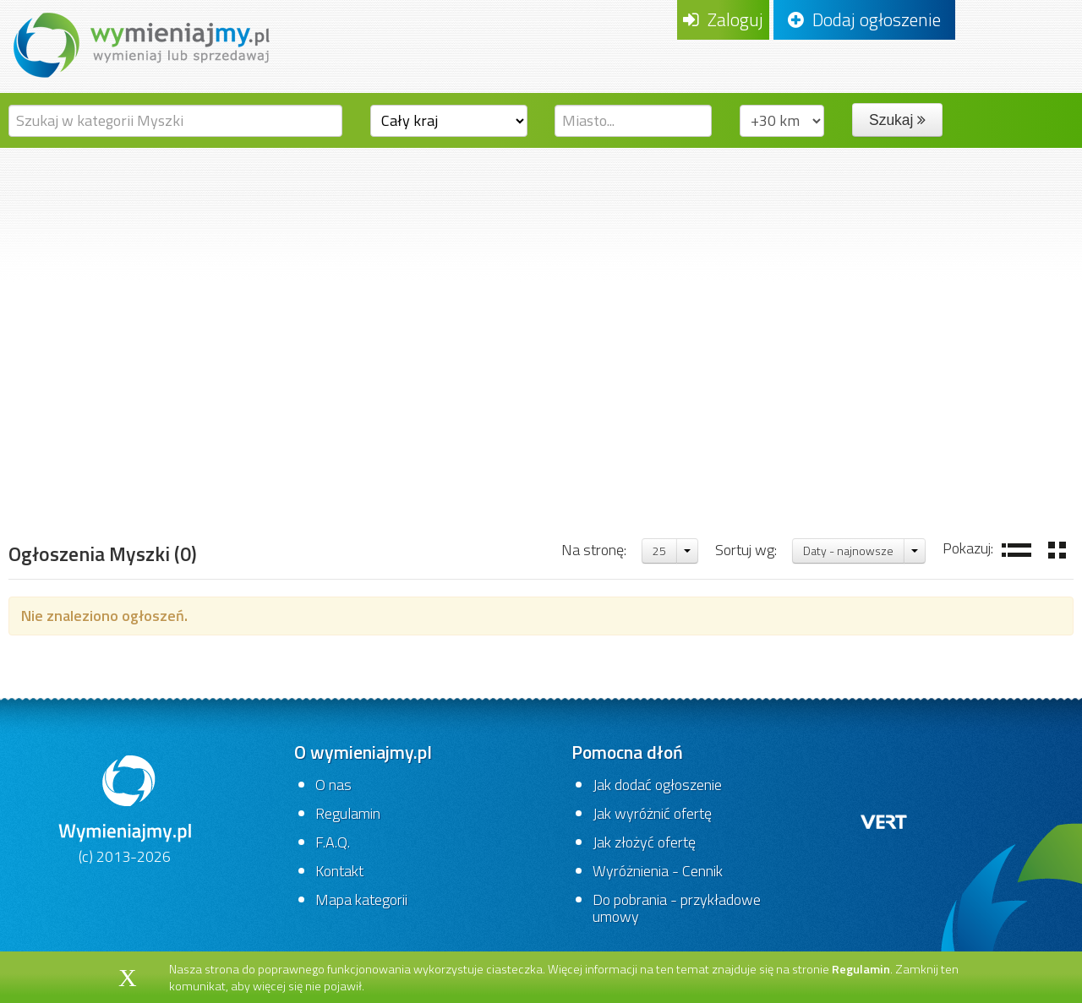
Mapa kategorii (361, 899)
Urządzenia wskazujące (487, 468)
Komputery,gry (209, 468)
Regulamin (347, 813)
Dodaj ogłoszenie (864, 19)
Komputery (335, 468)
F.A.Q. (332, 842)
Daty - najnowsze (848, 550)
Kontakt (339, 870)
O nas (333, 784)
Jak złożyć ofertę (644, 842)
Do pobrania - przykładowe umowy (677, 908)
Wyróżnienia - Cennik (658, 870)
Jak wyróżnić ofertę (652, 813)
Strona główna (72, 468)
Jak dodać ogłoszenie (657, 784)
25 (659, 550)
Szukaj (897, 120)
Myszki (627, 468)
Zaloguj (723, 19)
